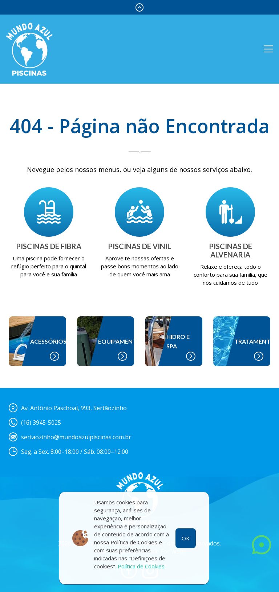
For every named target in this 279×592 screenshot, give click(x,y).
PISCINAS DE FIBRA (48, 246)
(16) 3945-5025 (41, 423)
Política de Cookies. (142, 566)
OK (186, 538)
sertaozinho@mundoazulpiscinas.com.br (76, 437)
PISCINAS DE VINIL (139, 246)
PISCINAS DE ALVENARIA (230, 250)
